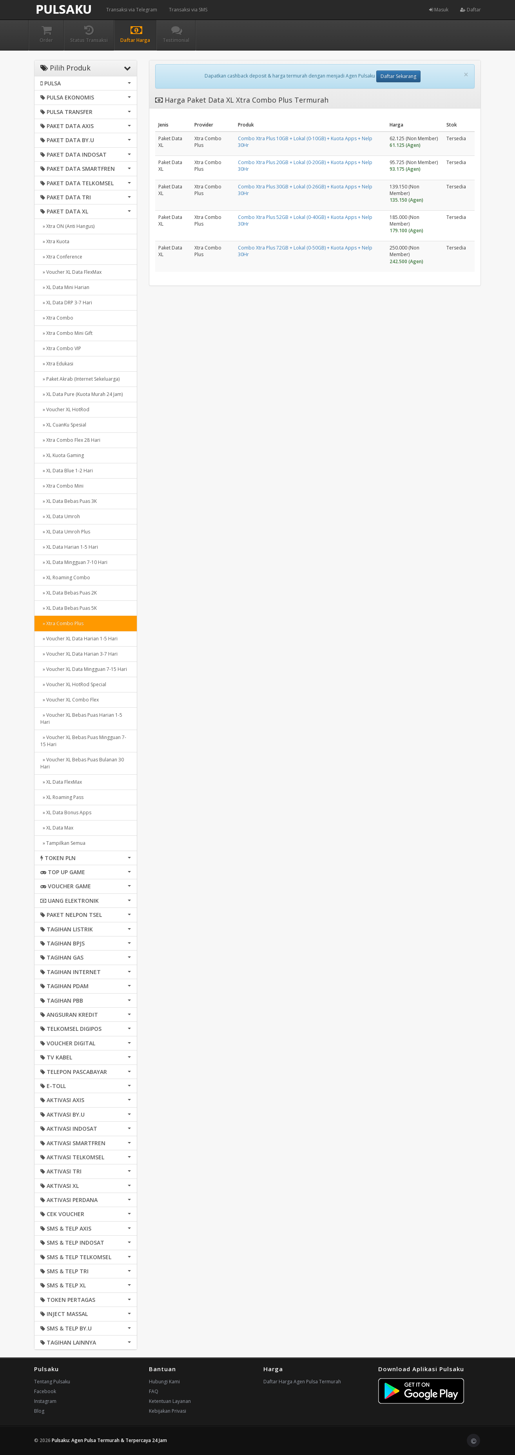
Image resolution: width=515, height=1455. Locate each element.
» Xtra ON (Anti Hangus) (67, 226)
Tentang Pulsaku (52, 1381)
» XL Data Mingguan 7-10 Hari (73, 562)
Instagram (45, 1401)
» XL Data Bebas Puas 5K (68, 608)
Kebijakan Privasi (167, 1411)
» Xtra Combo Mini (61, 486)
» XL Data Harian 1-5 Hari (69, 547)
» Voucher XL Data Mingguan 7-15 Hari (83, 669)
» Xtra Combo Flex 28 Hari (70, 440)
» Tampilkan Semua (62, 843)
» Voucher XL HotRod (64, 409)
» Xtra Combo (56, 317)
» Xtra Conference (61, 256)
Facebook (45, 1391)
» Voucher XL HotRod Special (73, 684)
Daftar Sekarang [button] (398, 76)
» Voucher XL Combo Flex (69, 699)
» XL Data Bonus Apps (65, 812)
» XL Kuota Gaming (62, 455)
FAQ (153, 1391)
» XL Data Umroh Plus (65, 531)
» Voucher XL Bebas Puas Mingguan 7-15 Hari (83, 741)
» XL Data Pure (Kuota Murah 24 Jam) (81, 394)
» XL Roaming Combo (65, 577)
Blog (39, 1411)
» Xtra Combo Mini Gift (66, 333)
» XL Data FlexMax (61, 782)
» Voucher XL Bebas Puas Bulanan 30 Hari (82, 763)
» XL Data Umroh (60, 516)
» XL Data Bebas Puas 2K (68, 592)
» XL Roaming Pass (61, 797)
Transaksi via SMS (188, 9)
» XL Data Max (56, 827)
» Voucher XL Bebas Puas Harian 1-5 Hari (81, 718)
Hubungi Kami (164, 1381)
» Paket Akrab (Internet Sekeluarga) (80, 379)
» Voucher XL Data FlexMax (71, 272)
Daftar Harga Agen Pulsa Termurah (302, 1381)
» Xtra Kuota (54, 241)
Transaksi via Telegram (131, 9)
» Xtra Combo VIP (60, 348)
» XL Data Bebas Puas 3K (68, 501)
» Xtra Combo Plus (61, 623)
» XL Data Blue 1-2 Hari (66, 470)
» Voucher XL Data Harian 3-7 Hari (79, 654)
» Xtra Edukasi (56, 363)
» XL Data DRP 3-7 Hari (66, 302)
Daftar (470, 9)
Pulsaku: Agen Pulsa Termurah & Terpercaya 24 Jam (109, 1440)
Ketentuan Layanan (170, 1401)
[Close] (466, 74)
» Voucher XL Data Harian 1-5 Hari (79, 638)
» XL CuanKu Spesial (63, 424)
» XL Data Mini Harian (64, 287)
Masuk (438, 9)
